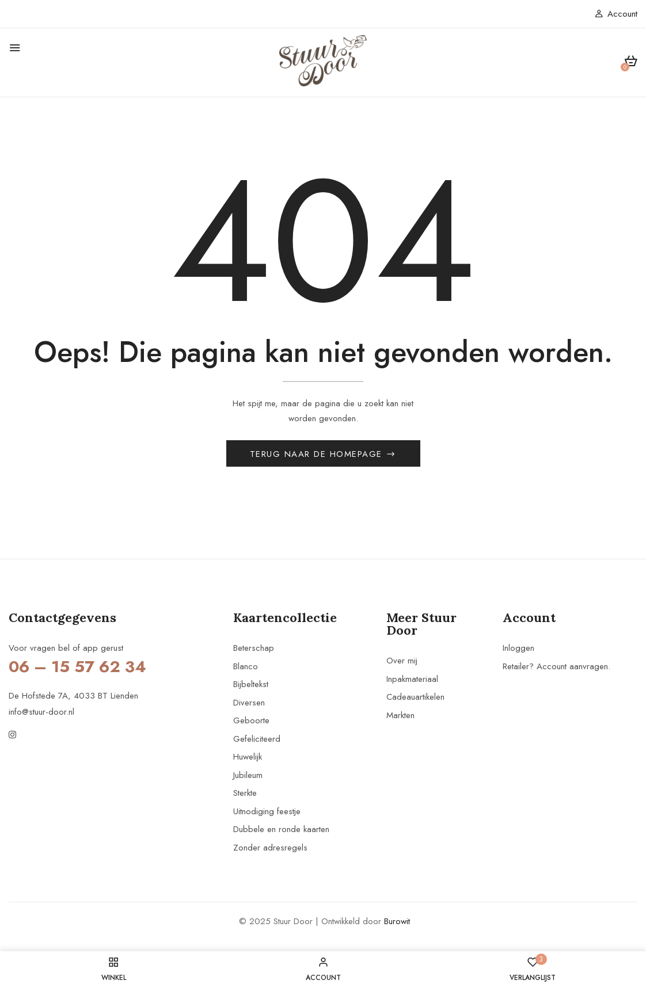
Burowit (397, 924)
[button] (630, 63)
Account (616, 13)
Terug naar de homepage (318, 457)
